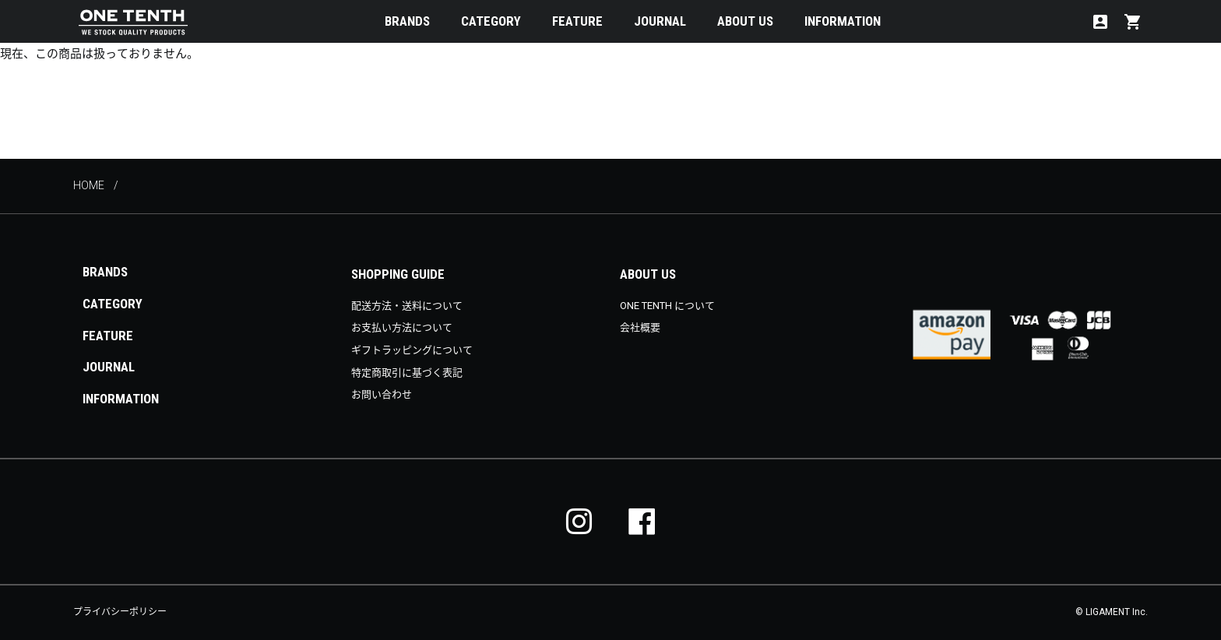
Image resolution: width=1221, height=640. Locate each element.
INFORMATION (842, 21)
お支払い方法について (401, 327)
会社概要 (640, 327)
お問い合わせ (381, 394)
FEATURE (577, 21)
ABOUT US (745, 21)
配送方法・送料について (407, 305)
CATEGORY (491, 21)
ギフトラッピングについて (412, 350)
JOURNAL (660, 21)
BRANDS (407, 21)
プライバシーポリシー (120, 612)
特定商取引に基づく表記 (407, 372)
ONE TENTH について (667, 305)
